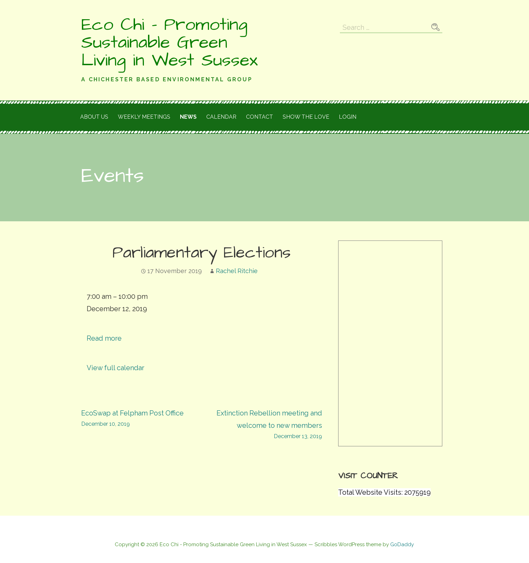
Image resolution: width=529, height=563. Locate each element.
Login (347, 117)
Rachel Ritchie (237, 270)
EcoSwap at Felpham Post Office (141, 419)
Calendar (221, 117)
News (188, 117)
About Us (94, 117)
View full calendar (115, 368)
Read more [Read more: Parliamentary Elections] (104, 338)
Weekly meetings (144, 117)
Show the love (306, 117)
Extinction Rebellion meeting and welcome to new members (262, 425)
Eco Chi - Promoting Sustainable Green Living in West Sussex (169, 42)
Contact (259, 117)
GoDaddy (402, 544)
